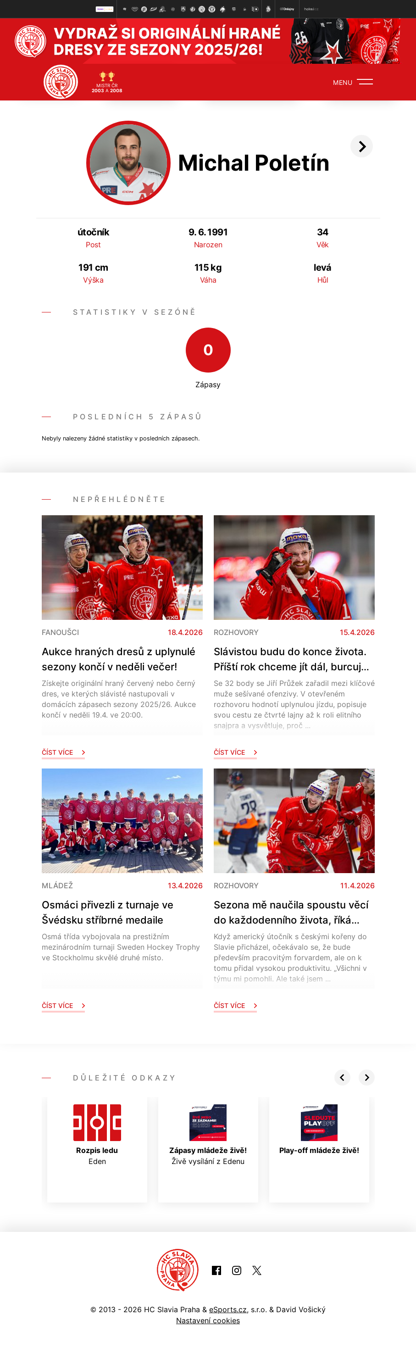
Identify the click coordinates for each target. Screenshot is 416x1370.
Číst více (63, 752)
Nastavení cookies (208, 1320)
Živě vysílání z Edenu (208, 1135)
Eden (97, 1135)
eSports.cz (228, 1309)
